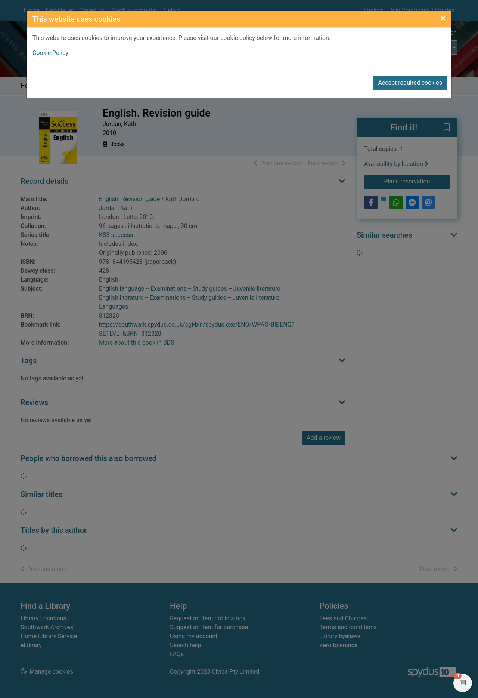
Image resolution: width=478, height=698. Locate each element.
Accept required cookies (410, 82)
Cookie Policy (50, 52)
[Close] (443, 18)
